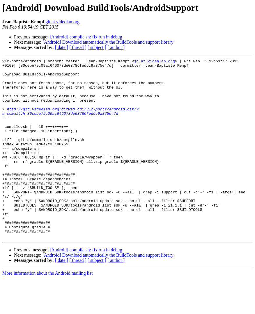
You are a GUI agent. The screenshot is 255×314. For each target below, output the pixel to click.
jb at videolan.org (154, 61)
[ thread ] (77, 47)
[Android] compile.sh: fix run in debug (86, 36)
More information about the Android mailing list (47, 308)
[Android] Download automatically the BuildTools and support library (107, 42)
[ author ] (116, 47)
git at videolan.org (62, 21)
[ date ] (61, 47)
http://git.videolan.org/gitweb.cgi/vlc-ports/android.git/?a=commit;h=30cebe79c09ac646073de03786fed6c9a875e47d (70, 122)
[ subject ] (97, 47)
